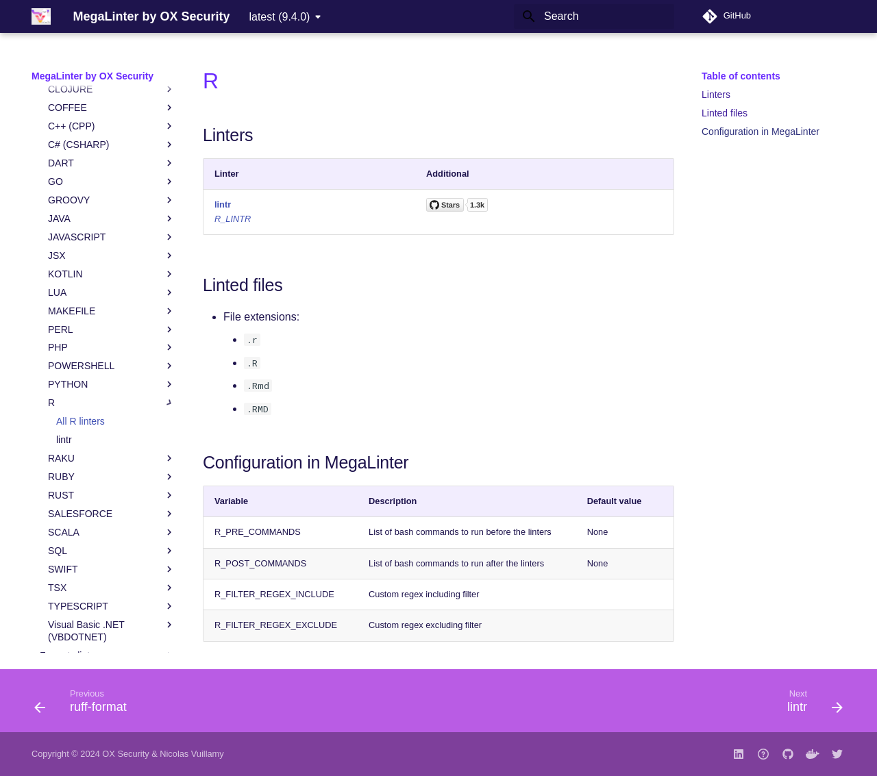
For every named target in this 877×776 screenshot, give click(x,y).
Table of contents (741, 76)
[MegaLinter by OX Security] (41, 16)
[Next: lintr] (810, 705)
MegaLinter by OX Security (92, 76)
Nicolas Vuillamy (191, 754)
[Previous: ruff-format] (85, 705)
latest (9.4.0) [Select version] (279, 17)
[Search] (594, 16)
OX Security (125, 754)
